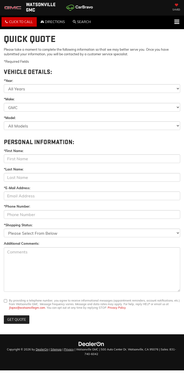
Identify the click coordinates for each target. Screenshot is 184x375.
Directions (53, 22)
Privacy (69, 349)
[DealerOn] (91, 343)
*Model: (10, 118)
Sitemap (56, 349)
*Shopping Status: (18, 225)
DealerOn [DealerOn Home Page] (42, 349)
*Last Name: (13, 169)
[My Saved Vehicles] (176, 8)
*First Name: (13, 151)
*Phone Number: (17, 206)
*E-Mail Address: (17, 188)
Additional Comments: (21, 243)
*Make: (9, 99)
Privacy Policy (117, 307)
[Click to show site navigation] (176, 22)
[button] (19, 22)
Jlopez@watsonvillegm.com (27, 307)
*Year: (8, 81)
